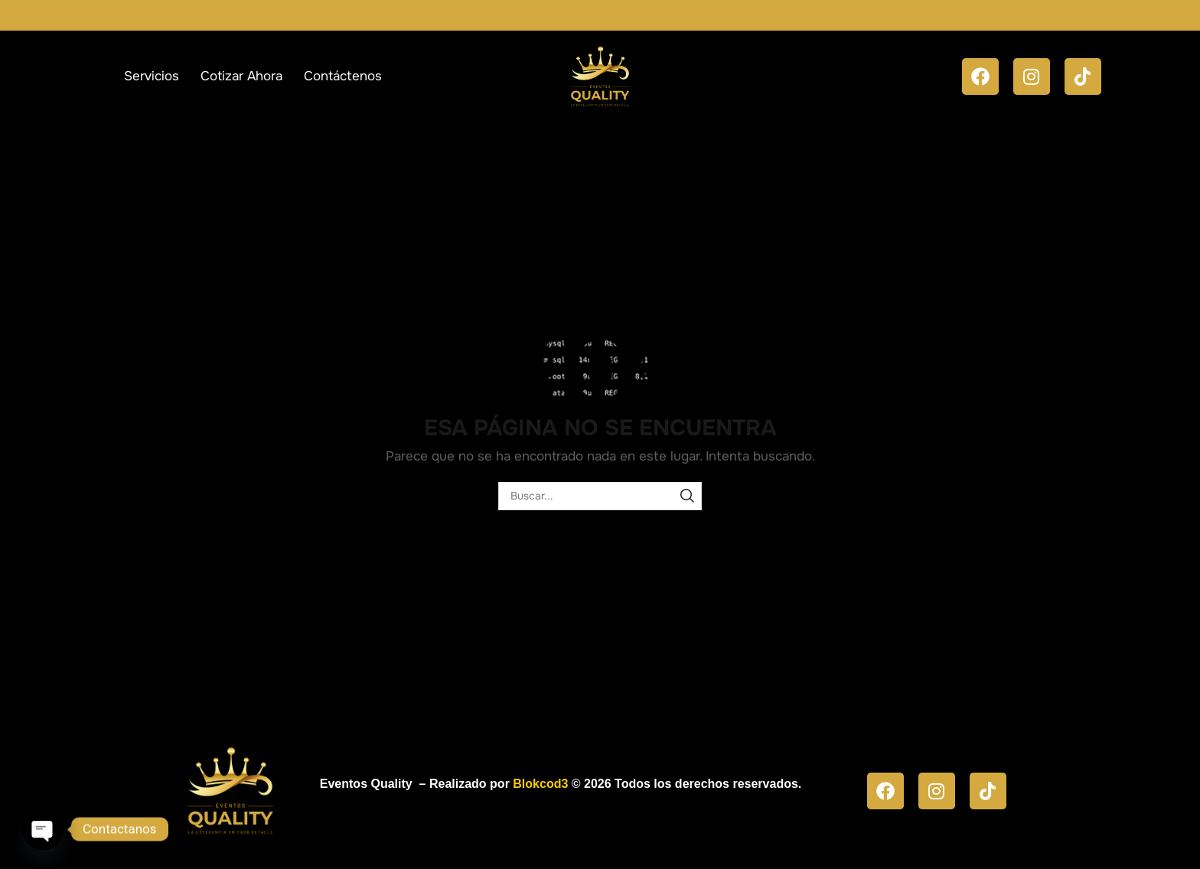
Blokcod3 (540, 783)
